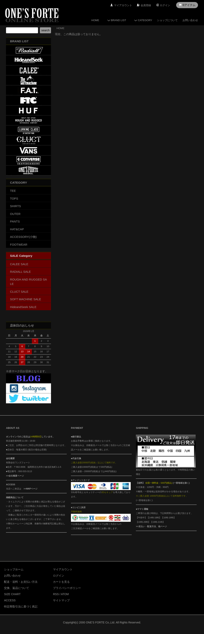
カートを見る (61, 581)
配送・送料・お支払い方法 (20, 581)
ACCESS (10, 600)
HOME (95, 20)
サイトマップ (61, 600)
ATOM (65, 594)
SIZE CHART (12, 594)
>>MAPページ (30, 488)
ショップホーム (14, 569)
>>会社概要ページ (15, 476)
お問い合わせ (190, 20)
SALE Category (21, 255)
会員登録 (146, 5)
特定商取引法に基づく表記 (20, 606)
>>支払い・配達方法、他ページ (151, 526)
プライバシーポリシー (67, 588)
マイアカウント (123, 5)
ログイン (165, 5)
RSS (56, 594)
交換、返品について (16, 588)
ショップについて (167, 20)
